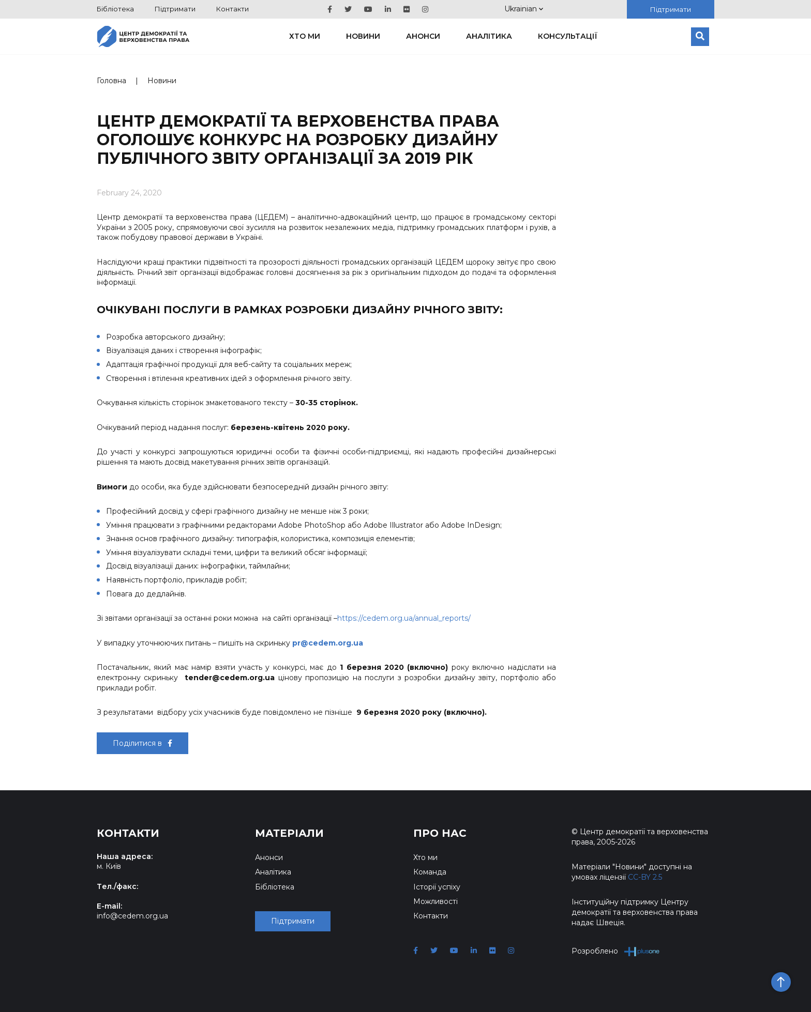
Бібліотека (115, 9)
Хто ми (304, 36)
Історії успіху (436, 887)
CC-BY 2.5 (645, 877)
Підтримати (175, 9)
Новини (363, 36)
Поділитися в (142, 743)
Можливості (435, 901)
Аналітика (489, 36)
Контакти (232, 9)
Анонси (423, 36)
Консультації (567, 36)
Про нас (440, 833)
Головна (111, 80)
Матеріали (289, 833)
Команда (429, 872)
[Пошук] (700, 36)
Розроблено (616, 951)
